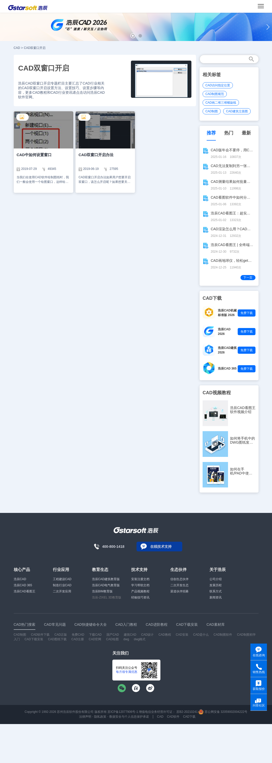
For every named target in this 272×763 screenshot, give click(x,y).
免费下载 (246, 313)
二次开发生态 (179, 585)
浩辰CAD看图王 (24, 591)
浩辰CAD (20, 579)
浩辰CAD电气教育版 (106, 585)
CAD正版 (60, 634)
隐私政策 (100, 716)
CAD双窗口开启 (35, 48)
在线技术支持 (161, 546)
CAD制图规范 (214, 94)
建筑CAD (130, 634)
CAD (17, 48)
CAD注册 (77, 639)
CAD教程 (164, 634)
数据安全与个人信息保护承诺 (129, 716)
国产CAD (113, 634)
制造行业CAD (62, 585)
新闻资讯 (215, 597)
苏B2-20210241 (187, 712)
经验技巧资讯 (140, 597)
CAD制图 (211, 111)
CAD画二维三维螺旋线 (220, 102)
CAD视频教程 (217, 392)
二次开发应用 (62, 591)
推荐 (211, 132)
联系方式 (215, 591)
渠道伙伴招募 (179, 591)
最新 (246, 132)
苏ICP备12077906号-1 (123, 712)
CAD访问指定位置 (217, 85)
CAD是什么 (201, 634)
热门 (228, 132)
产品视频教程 (140, 591)
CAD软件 (173, 716)
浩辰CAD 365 (227, 368)
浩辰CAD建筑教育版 (106, 579)
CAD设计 (147, 634)
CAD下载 (189, 716)
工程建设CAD (62, 579)
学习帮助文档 (140, 585)
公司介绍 (215, 579)
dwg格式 (139, 639)
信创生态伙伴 (179, 579)
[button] (133, 36)
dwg (126, 639)
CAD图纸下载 (57, 639)
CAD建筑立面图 (237, 111)
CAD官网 (95, 639)
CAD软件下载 (40, 634)
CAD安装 (182, 634)
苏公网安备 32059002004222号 (223, 712)
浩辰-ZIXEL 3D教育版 (107, 597)
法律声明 (85, 716)
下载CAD (95, 634)
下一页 (247, 277)
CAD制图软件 (223, 634)
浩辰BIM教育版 (102, 591)
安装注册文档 (140, 579)
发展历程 (215, 585)
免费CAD (78, 634)
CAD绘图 (112, 639)
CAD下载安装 (33, 639)
